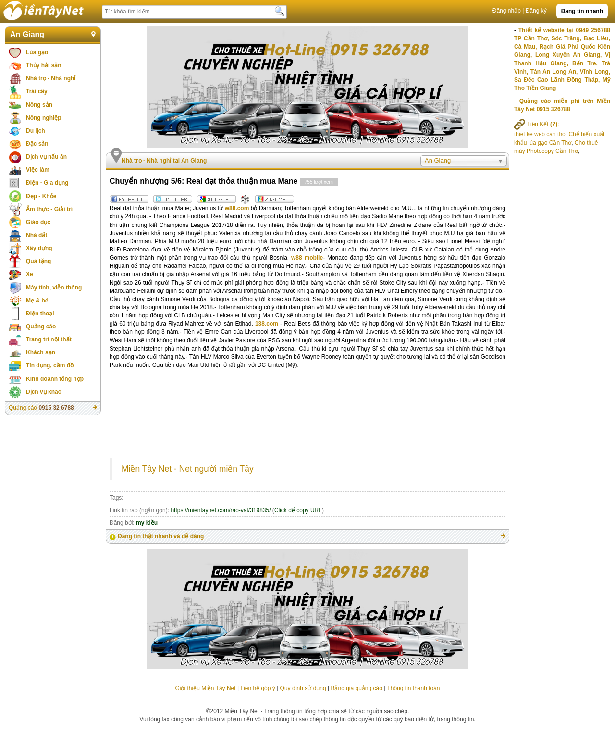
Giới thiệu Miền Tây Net (205, 688)
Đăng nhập (506, 10)
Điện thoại (40, 313)
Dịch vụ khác (43, 392)
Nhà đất (36, 235)
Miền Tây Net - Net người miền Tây (188, 469)
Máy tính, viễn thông (54, 287)
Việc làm (37, 169)
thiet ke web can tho (540, 134)
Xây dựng (39, 248)
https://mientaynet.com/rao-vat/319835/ (221, 510)
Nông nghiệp (44, 117)
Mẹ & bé (37, 300)
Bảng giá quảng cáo (356, 688)
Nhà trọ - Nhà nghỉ (50, 78)
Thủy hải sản (44, 65)
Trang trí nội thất (49, 339)
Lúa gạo (37, 52)
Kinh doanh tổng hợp (55, 379)
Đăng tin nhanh (582, 11)
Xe (29, 274)
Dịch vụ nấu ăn (46, 156)
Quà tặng (38, 261)
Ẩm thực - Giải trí (49, 209)
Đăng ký (536, 10)
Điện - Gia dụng (47, 182)
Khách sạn (40, 352)
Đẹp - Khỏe (41, 196)
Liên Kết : (536, 124)
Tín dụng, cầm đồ (50, 365)
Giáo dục (38, 222)
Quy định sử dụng (303, 688)
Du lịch (35, 130)
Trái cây (37, 91)
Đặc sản (37, 143)
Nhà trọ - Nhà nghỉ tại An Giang (164, 160)
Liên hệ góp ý (257, 688)
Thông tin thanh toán (413, 688)
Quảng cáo (41, 326)
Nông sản (39, 104)
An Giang (27, 34)
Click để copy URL (298, 510)
